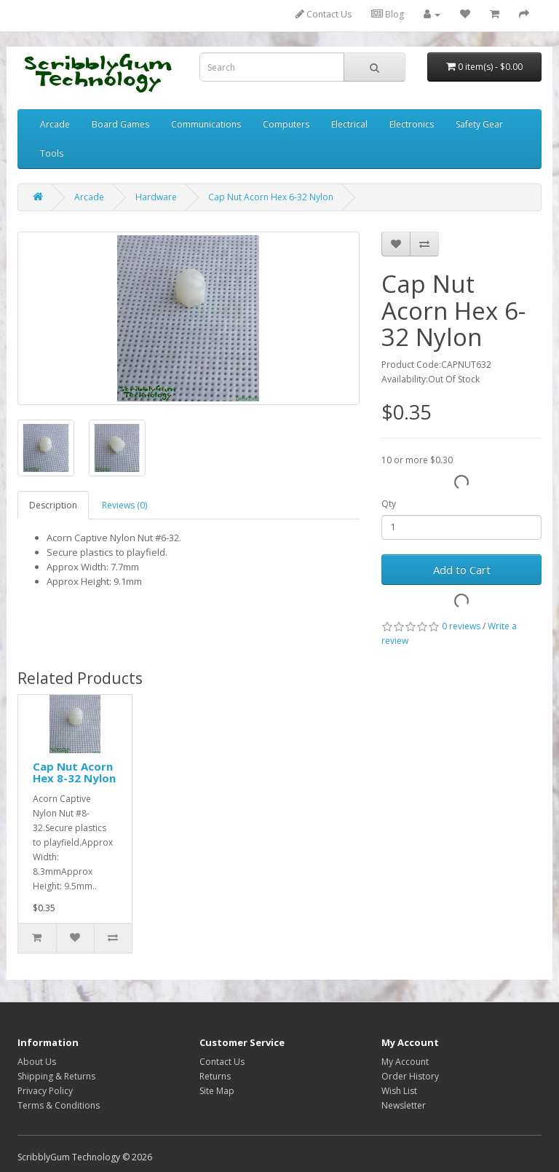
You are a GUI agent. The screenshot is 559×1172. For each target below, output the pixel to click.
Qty (388, 503)
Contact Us (324, 14)
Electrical (349, 124)
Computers (286, 124)
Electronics (411, 124)
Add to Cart (462, 569)
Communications (206, 124)
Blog (387, 14)
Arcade (55, 124)
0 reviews (461, 626)
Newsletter (403, 1105)
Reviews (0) (124, 505)
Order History (410, 1076)
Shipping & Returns (56, 1076)
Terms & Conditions (58, 1105)
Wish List (399, 1091)
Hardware (156, 197)
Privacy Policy (45, 1091)
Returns (215, 1076)
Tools (51, 153)
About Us (36, 1061)
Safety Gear (479, 124)
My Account (405, 1061)
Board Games (120, 124)
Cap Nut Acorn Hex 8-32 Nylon (74, 772)
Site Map (216, 1091)
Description (53, 505)
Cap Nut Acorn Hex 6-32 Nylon (270, 197)
